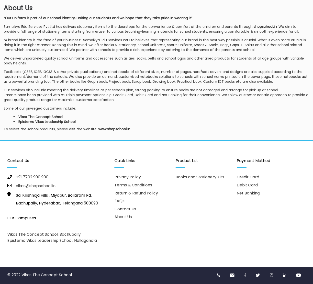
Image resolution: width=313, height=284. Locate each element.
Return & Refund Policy (136, 193)
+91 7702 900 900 (32, 177)
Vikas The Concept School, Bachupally (44, 234)
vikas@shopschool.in (36, 186)
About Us (123, 217)
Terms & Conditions (133, 185)
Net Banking (248, 193)
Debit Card (247, 185)
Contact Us (125, 209)
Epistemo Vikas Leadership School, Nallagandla (52, 240)
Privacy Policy (127, 177)
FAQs (119, 201)
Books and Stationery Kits (200, 177)
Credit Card (248, 177)
